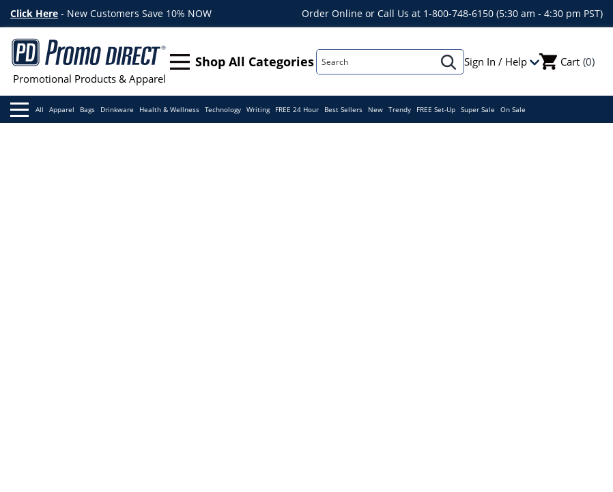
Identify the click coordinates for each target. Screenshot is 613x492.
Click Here (34, 13)
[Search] (375, 62)
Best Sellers (343, 109)
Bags (87, 109)
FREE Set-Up (435, 109)
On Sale (513, 109)
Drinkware (117, 109)
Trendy (399, 109)
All (27, 109)
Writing (258, 109)
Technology (223, 109)
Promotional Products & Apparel (89, 61)
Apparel (61, 109)
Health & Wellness (169, 109)
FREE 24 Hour (297, 109)
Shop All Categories (242, 62)
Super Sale (478, 109)
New (375, 109)
